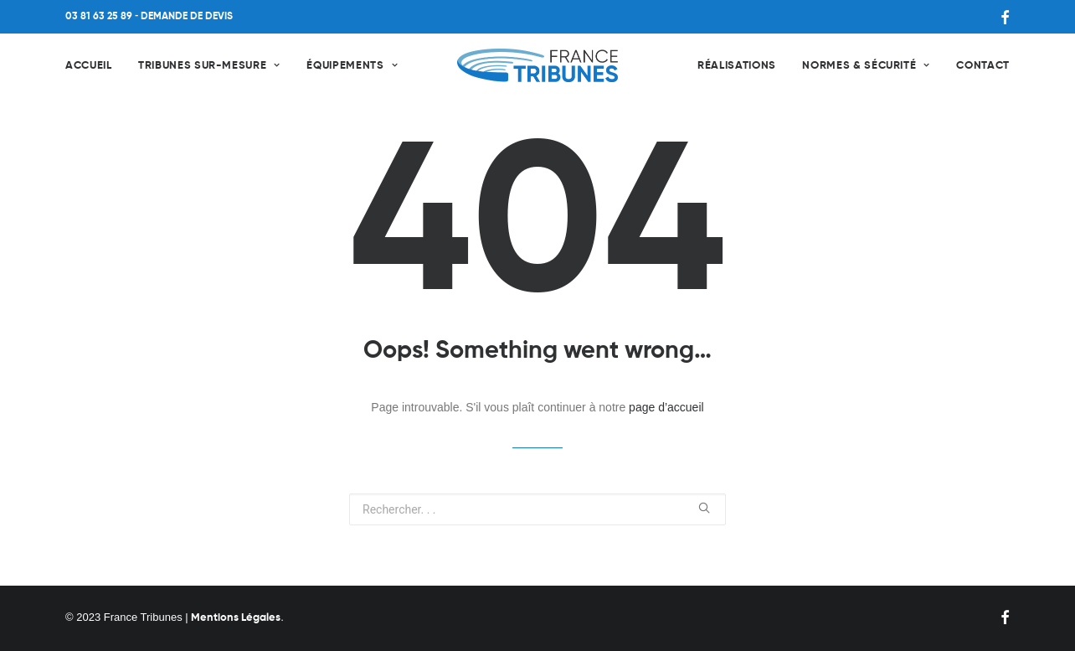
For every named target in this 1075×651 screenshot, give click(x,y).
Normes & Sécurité (866, 65)
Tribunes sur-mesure (209, 65)
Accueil (88, 65)
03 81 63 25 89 (98, 17)
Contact (983, 65)
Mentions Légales (235, 617)
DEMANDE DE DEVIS (187, 17)
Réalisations (736, 65)
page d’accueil (666, 407)
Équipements (352, 65)
